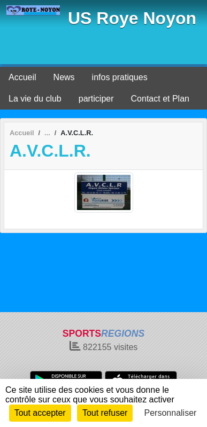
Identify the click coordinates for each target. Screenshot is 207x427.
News (64, 77)
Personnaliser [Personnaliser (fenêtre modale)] (170, 412)
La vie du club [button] (35, 98)
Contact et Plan (160, 98)
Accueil (22, 77)
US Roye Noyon (132, 18)
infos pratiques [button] (120, 77)
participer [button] (96, 98)
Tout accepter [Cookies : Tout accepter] (40, 412)
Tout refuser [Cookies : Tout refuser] (104, 412)
